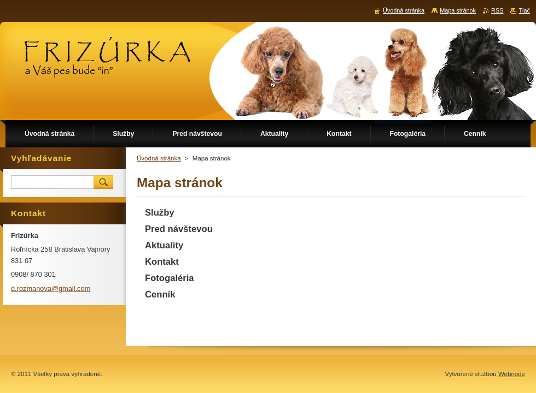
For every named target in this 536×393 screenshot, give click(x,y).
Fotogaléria (169, 278)
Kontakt (162, 262)
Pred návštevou (179, 229)
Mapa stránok (458, 10)
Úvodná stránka (159, 158)
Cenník (160, 294)
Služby (159, 212)
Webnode (511, 374)
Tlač (524, 10)
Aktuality (164, 245)
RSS (497, 10)
